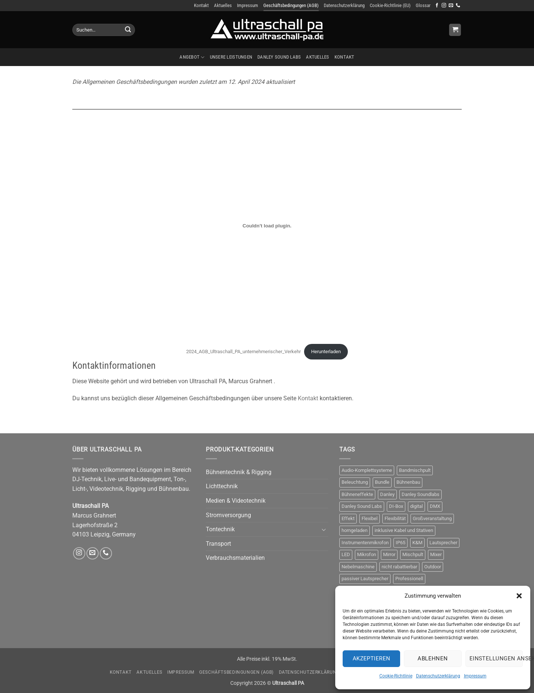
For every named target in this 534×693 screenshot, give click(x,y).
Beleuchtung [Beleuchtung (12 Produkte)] (355, 482)
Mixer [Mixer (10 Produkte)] (436, 554)
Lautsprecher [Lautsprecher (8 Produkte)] (443, 542)
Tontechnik (220, 529)
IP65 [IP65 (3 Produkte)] (400, 542)
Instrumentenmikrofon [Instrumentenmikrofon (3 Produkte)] (365, 542)
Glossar (423, 5)
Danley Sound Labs (279, 57)
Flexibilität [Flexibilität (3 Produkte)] (395, 518)
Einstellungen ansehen (496, 658)
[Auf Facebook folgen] (437, 5)
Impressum (475, 676)
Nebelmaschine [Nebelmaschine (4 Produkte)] (358, 566)
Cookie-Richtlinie (395, 676)
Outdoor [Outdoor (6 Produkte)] (432, 566)
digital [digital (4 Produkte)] (416, 506)
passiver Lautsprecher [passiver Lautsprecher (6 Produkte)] (365, 578)
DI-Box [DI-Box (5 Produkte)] (396, 506)
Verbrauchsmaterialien (235, 557)
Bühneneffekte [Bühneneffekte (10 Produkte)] (357, 494)
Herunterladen (326, 351)
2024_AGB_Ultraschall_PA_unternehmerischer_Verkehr (243, 351)
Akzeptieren (371, 658)
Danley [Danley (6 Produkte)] (387, 494)
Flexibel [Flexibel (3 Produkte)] (370, 518)
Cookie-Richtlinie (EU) (390, 5)
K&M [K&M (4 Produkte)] (417, 542)
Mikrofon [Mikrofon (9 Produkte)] (366, 554)
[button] (519, 596)
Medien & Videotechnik (236, 500)
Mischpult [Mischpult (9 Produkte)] (412, 554)
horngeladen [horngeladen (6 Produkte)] (354, 530)
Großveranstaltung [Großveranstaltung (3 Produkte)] (432, 518)
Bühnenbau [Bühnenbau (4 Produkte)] (408, 482)
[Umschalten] (323, 529)
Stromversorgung (228, 515)
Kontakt (201, 5)
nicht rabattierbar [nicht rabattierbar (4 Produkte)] (399, 566)
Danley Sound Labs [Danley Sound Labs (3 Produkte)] (362, 506)
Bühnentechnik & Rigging (238, 472)
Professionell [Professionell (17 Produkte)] (409, 578)
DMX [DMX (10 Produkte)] (435, 506)
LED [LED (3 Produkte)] (346, 554)
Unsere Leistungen (231, 57)
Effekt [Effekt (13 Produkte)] (348, 518)
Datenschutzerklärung (438, 676)
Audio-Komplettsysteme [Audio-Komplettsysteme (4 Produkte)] (367, 470)
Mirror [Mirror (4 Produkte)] (389, 554)
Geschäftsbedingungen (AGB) (291, 5)
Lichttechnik (222, 486)
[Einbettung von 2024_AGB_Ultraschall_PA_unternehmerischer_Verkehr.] (267, 225)
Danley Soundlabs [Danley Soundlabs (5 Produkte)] (420, 494)
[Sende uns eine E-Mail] (451, 5)
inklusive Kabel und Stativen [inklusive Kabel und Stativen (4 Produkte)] (404, 530)
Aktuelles (223, 5)
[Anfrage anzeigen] (455, 30)
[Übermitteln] (128, 30)
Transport (218, 543)
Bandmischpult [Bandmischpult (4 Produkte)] (415, 470)
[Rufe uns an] (458, 5)
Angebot (191, 57)
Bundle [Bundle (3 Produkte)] (382, 482)
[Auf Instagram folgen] (444, 5)
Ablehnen (433, 658)
